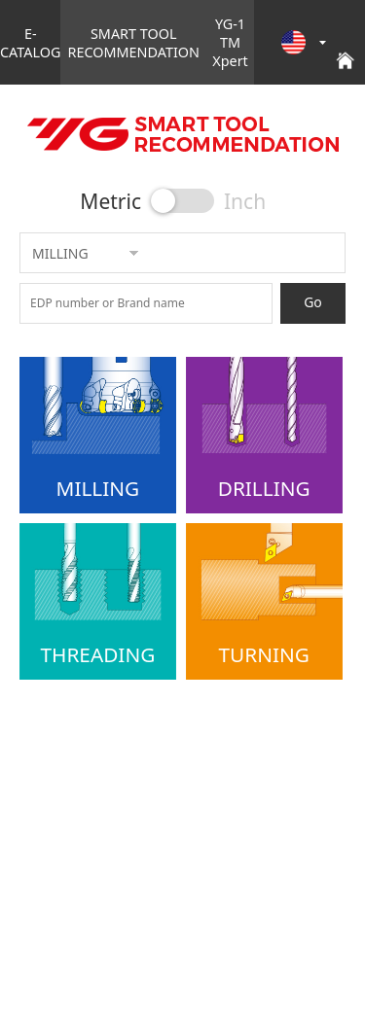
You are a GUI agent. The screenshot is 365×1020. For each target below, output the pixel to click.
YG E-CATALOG (182, 134)
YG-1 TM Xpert (230, 42)
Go (313, 302)
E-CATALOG (30, 42)
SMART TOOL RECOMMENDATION (133, 42)
